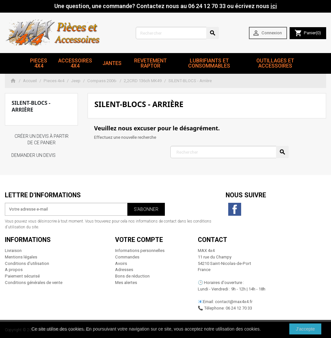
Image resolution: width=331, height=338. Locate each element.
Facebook (234, 209)
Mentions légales (21, 257)
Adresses (124, 269)
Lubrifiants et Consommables (209, 63)
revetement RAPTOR (150, 63)
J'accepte (305, 329)
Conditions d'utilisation (27, 263)
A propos (14, 269)
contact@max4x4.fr (233, 301)
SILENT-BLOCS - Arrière (31, 106)
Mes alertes (126, 282)
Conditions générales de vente (33, 282)
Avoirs (121, 263)
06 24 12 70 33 (239, 308)
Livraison (13, 250)
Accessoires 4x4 (75, 63)
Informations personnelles (140, 250)
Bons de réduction (132, 276)
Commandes (127, 257)
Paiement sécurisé (22, 276)
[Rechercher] (177, 33)
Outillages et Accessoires (275, 63)
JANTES (112, 63)
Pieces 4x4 (38, 63)
